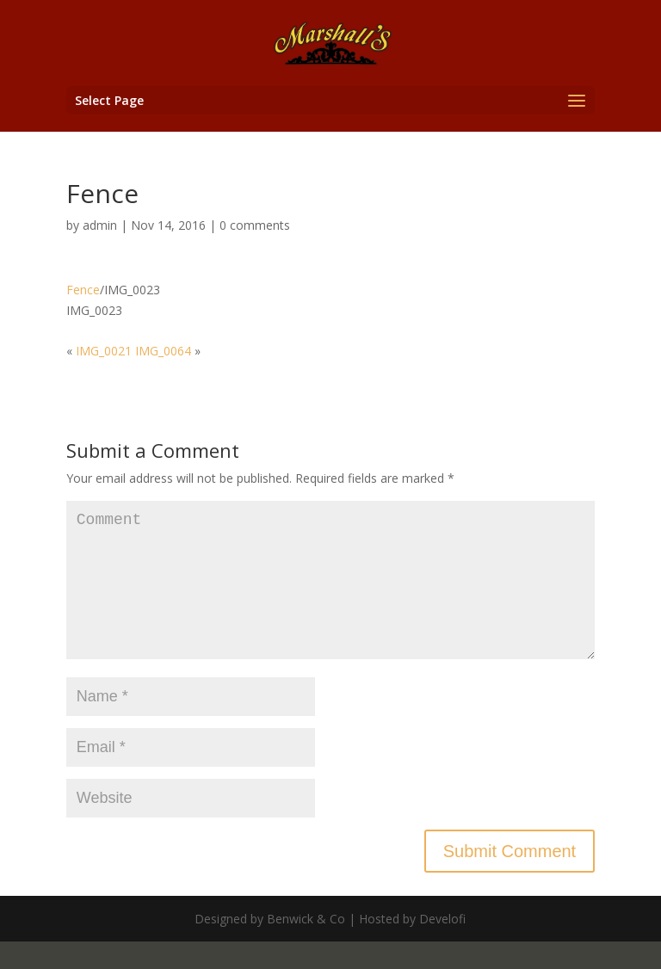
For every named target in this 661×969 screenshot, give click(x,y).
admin (100, 225)
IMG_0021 (104, 351)
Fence (83, 289)
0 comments (254, 225)
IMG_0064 (163, 351)
